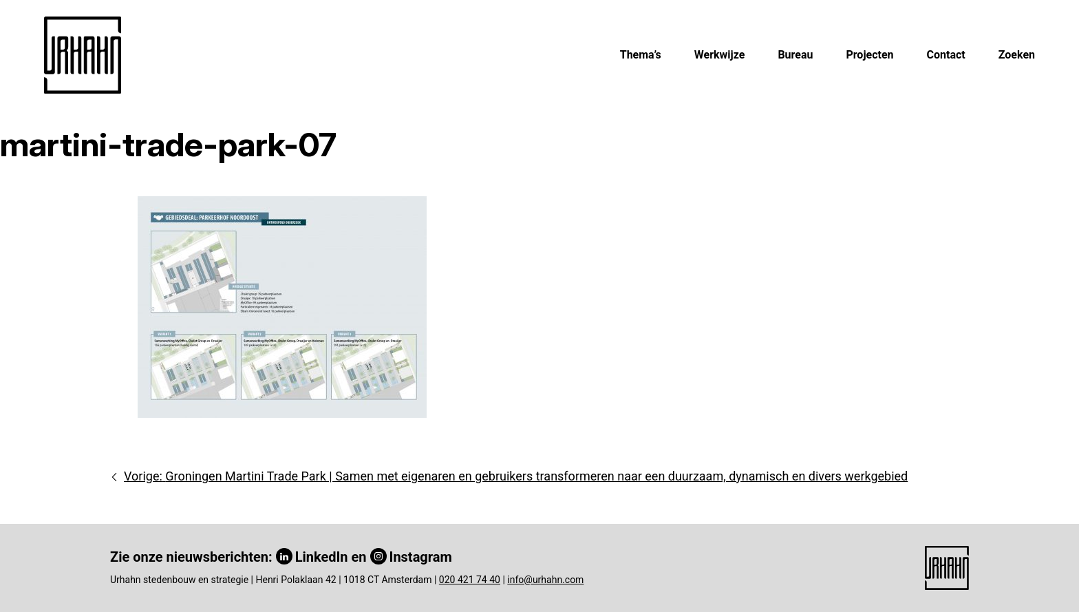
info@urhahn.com (545, 579)
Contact (946, 54)
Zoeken (1016, 54)
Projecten (869, 54)
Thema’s (640, 54)
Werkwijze (719, 54)
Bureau (795, 54)
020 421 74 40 (469, 579)
